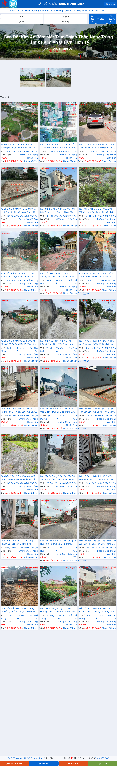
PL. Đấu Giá (24, 10)
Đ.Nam (27, 168)
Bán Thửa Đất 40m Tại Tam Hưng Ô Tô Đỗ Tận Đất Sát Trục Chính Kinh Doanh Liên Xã (18, 610)
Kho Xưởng (57, 10)
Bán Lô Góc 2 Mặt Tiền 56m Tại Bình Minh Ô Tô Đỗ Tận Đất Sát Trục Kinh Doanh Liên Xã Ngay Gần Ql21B (19, 343)
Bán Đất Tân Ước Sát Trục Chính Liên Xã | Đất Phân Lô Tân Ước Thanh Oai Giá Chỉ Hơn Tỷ (97, 542)
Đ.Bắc (106, 233)
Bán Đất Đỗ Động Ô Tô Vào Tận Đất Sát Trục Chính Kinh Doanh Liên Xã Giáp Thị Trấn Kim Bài (57, 478)
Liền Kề (103, 10)
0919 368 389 (102, 758)
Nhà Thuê (82, 10)
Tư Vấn (21, 151)
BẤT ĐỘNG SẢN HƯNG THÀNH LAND (26, 758)
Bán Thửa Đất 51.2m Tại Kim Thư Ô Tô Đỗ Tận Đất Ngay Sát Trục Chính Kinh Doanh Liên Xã (18, 410)
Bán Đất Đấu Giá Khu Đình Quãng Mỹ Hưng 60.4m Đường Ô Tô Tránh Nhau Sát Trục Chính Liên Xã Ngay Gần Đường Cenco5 (58, 542)
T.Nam (28, 104)
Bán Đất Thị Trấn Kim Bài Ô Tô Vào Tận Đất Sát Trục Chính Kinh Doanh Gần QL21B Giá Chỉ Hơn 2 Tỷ (96, 410)
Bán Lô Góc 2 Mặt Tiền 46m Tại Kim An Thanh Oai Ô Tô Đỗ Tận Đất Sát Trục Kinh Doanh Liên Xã (97, 343)
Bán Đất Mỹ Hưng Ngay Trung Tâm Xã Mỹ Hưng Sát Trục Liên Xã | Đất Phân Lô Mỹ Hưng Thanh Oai (96, 211)
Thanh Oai (5, 104)
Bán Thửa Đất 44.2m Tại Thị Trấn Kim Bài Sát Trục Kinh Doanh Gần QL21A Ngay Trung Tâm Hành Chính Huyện (18, 275)
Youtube (73, 763)
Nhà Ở (13, 10)
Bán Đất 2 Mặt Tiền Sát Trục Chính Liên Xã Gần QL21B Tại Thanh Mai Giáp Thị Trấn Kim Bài (57, 343)
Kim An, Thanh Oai (60, 49)
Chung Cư (70, 10)
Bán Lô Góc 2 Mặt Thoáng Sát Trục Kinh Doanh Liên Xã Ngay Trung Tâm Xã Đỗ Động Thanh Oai (19, 211)
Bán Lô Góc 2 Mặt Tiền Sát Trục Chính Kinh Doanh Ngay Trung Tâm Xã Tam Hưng (96, 610)
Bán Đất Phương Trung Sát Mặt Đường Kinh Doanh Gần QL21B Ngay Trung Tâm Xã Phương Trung (58, 610)
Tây (68, 104)
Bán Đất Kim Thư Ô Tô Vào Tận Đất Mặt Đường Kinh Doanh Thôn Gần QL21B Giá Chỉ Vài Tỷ (57, 211)
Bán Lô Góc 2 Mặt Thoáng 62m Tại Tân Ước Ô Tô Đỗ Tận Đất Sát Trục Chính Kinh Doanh (96, 146)
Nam (67, 168)
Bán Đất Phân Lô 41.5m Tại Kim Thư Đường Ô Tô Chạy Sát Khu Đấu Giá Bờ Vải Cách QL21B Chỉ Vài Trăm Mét (19, 146)
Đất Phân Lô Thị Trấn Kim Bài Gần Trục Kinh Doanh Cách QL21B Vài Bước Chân (96, 275)
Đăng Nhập (110, 4)
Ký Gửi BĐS (92, 19)
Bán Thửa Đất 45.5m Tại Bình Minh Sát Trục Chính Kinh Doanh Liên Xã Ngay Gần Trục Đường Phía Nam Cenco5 (57, 275)
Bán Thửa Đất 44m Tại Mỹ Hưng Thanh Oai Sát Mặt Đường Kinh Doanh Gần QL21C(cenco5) (17, 542)
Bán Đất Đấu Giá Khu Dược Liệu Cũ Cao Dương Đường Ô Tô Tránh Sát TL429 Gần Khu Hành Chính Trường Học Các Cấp (57, 410)
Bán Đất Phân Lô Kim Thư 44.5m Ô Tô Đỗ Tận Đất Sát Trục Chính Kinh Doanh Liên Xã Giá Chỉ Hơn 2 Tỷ (57, 146)
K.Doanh (60, 168)
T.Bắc (30, 300)
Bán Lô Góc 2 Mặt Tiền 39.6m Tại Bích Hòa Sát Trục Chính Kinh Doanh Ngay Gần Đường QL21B (97, 478)
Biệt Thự (93, 10)
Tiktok (43, 763)
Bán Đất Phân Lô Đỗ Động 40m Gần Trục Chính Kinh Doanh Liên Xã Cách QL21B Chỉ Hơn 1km (19, 478)
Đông (69, 233)
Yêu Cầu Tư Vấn (112, 19)
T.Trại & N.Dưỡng (40, 10)
